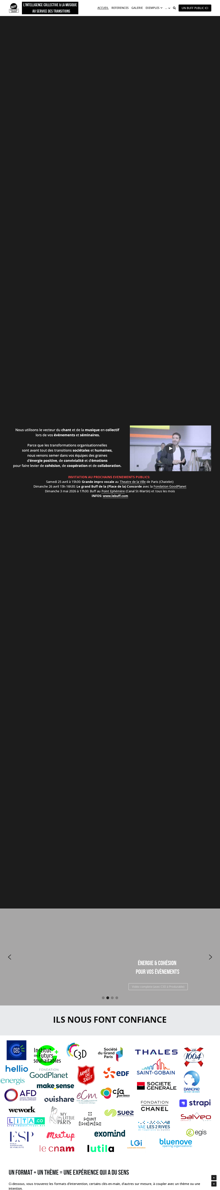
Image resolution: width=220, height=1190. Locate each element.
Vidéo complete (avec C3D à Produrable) (158, 987)
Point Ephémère (113, 491)
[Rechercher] (174, 8)
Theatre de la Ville (133, 482)
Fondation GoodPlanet (170, 486)
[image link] (14, 7)
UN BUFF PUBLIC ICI (195, 8)
